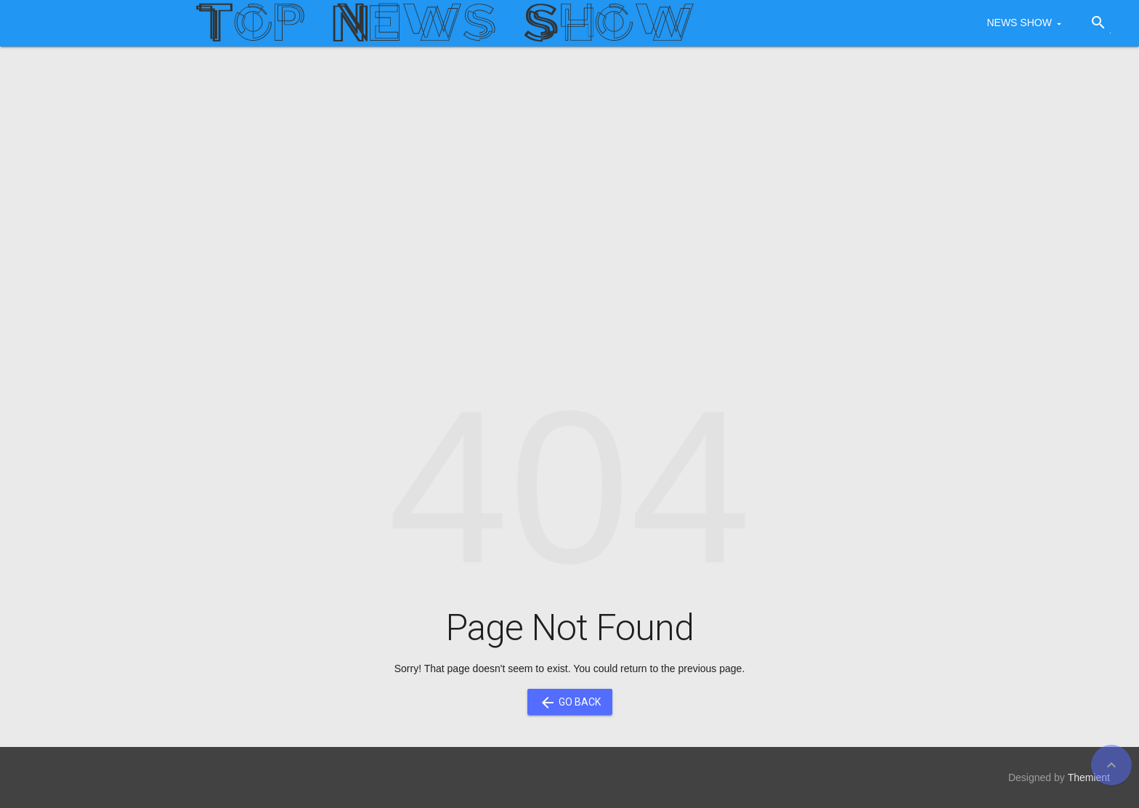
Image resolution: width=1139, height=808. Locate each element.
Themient (1089, 777)
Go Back (569, 702)
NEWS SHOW (1018, 22)
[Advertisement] (569, 170)
